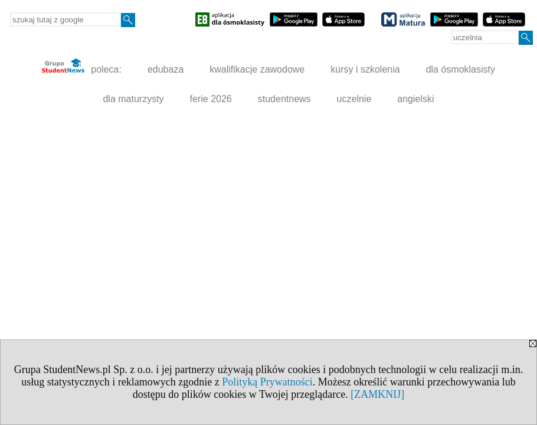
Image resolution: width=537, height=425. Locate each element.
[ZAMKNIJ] (377, 394)
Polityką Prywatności (267, 382)
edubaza (166, 69)
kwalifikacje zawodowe (256, 69)
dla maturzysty (133, 99)
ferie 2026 (211, 99)
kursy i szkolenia (365, 69)
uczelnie (354, 99)
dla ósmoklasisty (460, 69)
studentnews (284, 99)
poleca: (82, 66)
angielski (415, 99)
